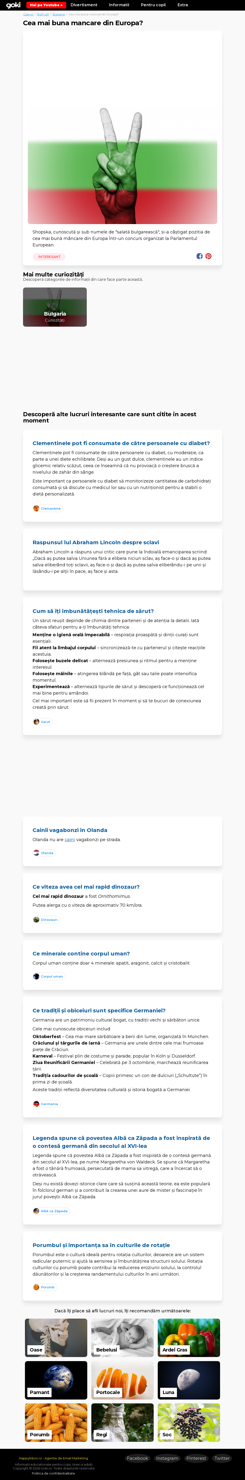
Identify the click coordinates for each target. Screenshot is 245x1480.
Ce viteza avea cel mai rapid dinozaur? (86, 887)
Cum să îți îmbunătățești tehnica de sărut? (93, 611)
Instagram (167, 1458)
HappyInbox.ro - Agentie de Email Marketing (53, 1458)
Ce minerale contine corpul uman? (81, 953)
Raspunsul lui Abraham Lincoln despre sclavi (96, 542)
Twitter (222, 1458)
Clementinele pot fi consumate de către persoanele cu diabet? (121, 443)
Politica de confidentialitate (53, 1473)
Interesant (49, 257)
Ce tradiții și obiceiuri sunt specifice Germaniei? (99, 1010)
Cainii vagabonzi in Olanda (70, 830)
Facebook (137, 1458)
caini (70, 839)
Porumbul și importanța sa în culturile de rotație (101, 1245)
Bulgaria (59, 14)
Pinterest (196, 1458)
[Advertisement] (122, 71)
